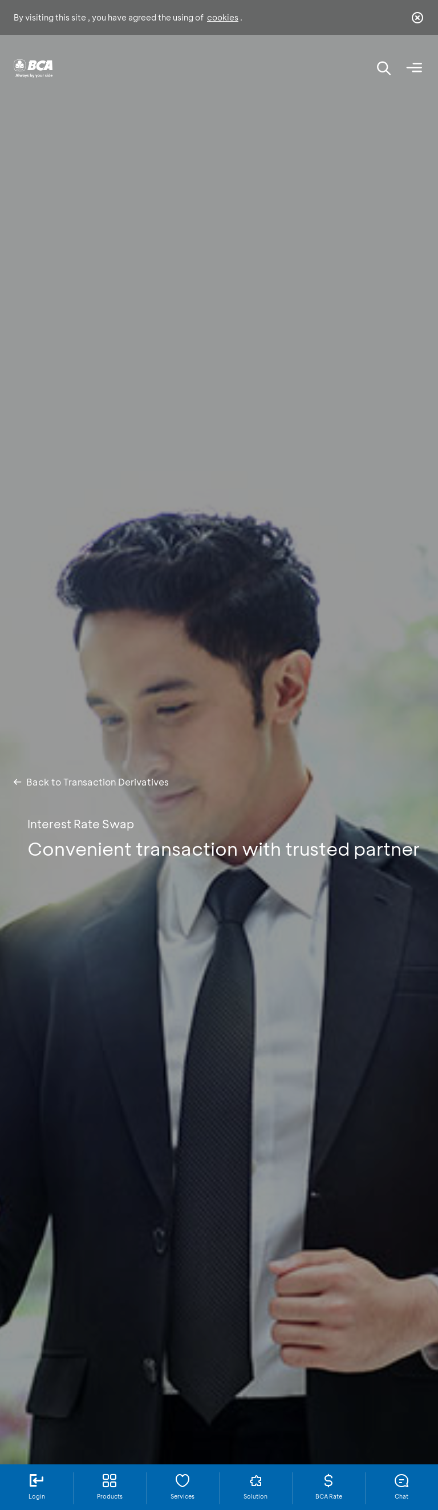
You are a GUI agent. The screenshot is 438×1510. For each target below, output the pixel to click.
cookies (222, 17)
